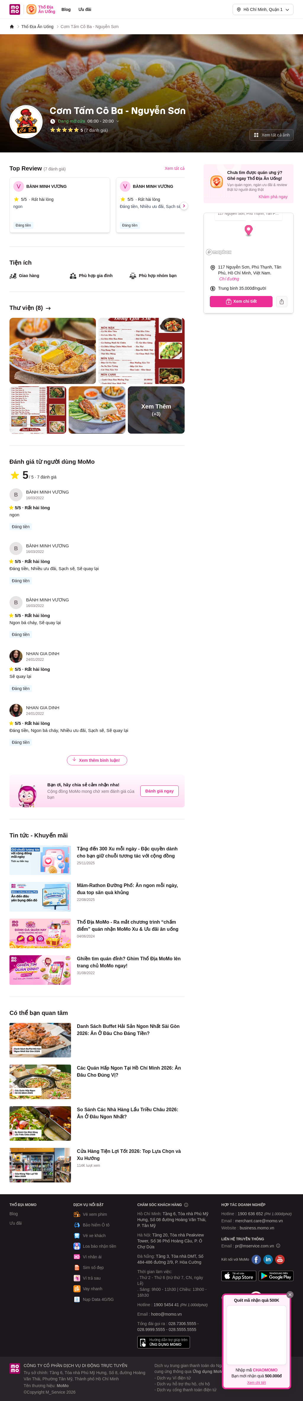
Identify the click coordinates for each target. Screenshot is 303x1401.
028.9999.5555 (151, 1329)
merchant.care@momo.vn (259, 1220)
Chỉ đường (229, 278)
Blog (66, 9)
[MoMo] (11, 26)
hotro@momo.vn (166, 1314)
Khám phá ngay (273, 196)
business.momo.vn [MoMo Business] (257, 1228)
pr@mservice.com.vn (254, 1246)
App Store (238, 1276)
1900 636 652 (264, 1213)
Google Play (276, 1276)
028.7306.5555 (182, 1323)
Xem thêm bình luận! (96, 760)
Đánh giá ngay (159, 791)
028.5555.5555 (182, 1329)
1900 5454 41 (166, 1304)
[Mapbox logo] (219, 252)
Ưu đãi (84, 9)
